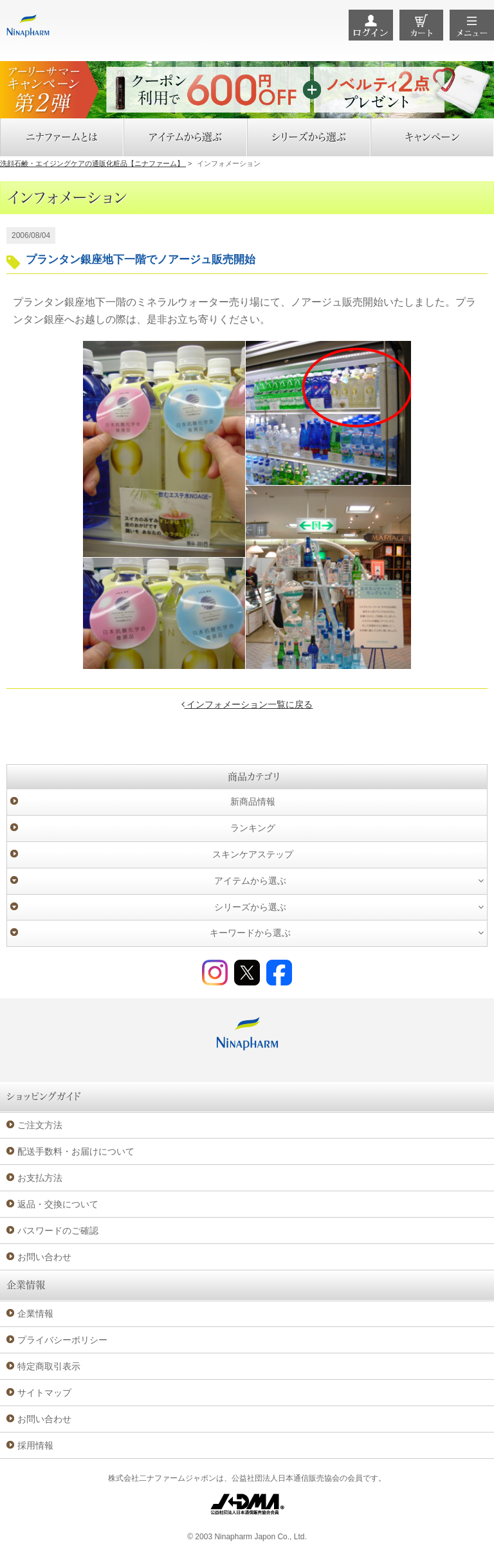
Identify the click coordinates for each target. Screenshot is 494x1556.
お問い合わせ (44, 1257)
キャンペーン (432, 137)
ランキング (252, 828)
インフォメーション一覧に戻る (247, 704)
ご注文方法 (39, 1125)
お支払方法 (39, 1178)
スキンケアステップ (252, 854)
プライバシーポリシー (62, 1340)
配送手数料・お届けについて (75, 1151)
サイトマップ (44, 1392)
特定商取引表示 (48, 1366)
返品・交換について (57, 1204)
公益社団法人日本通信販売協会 (286, 1478)
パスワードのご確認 (57, 1230)
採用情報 (35, 1445)
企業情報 (35, 1313)
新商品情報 (252, 801)
